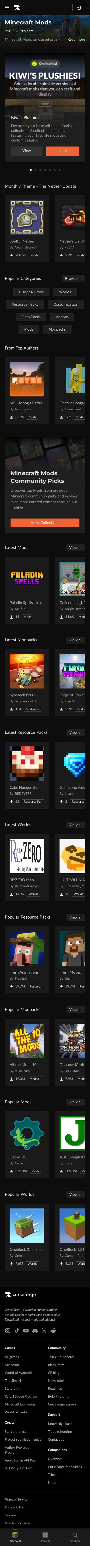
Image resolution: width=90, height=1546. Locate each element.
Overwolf (55, 1459)
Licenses (11, 1515)
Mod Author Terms (17, 1523)
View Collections (45, 523)
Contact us (56, 1439)
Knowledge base (60, 1424)
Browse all (73, 278)
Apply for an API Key (20, 1460)
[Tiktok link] (17, 1330)
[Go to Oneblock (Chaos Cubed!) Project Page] (27, 1237)
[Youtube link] (26, 1330)
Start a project (15, 1431)
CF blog (53, 1373)
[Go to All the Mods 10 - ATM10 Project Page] (27, 1052)
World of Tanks (16, 1412)
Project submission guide (23, 1439)
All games (12, 1357)
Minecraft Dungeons (20, 1404)
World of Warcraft (18, 1373)
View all (75, 548)
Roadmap (55, 1388)
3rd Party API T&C (18, 1468)
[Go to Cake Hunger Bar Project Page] (27, 775)
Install (63, 151)
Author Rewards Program (17, 1450)
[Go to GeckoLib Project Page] (27, 1144)
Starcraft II (13, 1388)
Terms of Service (16, 1499)
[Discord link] (35, 1330)
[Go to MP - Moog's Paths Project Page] (27, 390)
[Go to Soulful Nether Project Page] (27, 228)
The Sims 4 (13, 1380)
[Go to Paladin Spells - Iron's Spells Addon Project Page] (27, 590)
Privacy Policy (14, 1507)
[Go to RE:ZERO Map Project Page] (27, 867)
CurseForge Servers (62, 1404)
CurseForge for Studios (65, 1467)
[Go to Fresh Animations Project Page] (27, 959)
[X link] (44, 1330)
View (26, 151)
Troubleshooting (60, 1431)
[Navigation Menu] (7, 7)
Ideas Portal (56, 1365)
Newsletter (56, 1380)
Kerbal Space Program (21, 1396)
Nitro (52, 1482)
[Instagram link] (8, 1330)
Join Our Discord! (61, 1357)
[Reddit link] (53, 1330)
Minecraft (12, 1365)
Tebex (52, 1475)
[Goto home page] (17, 7)
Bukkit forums (58, 1396)
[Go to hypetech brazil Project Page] (27, 682)
